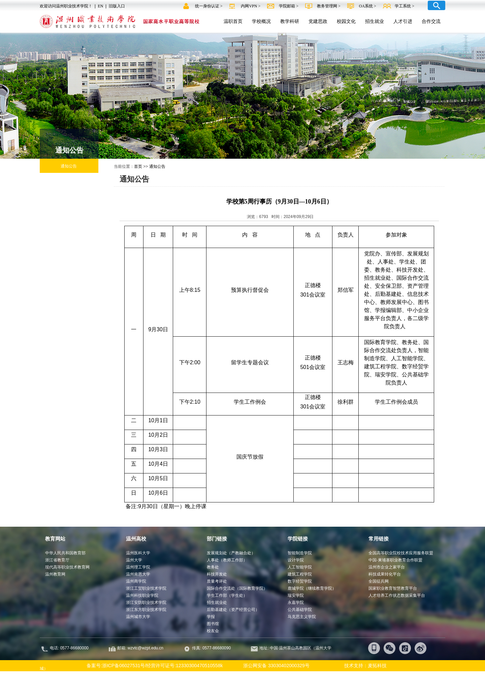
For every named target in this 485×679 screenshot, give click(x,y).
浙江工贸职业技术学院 (146, 588)
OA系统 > (367, 6)
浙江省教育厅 (57, 560)
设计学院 (296, 560)
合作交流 (431, 21)
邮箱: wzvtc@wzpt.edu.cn (140, 648)
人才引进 (402, 21)
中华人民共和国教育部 (65, 553)
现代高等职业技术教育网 (67, 567)
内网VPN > (251, 6)
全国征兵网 (378, 581)
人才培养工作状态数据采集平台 (396, 595)
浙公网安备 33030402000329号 (273, 665)
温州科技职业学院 (142, 595)
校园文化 (346, 21)
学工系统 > (404, 6)
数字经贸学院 (300, 581)
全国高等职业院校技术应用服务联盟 (400, 553)
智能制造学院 (300, 553)
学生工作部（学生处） (227, 595)
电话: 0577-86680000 (69, 648)
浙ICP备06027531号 (123, 665)
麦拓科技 (377, 665)
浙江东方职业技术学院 (146, 609)
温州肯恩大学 (138, 574)
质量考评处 (217, 581)
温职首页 (233, 21)
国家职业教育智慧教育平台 (392, 588)
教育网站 (55, 539)
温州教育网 (55, 574)
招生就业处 (217, 602)
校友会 (213, 630)
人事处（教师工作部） (227, 560)
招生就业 (374, 21)
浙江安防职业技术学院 (146, 602)
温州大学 (134, 560)
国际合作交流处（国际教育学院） (237, 588)
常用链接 (378, 539)
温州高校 (136, 539)
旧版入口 (117, 6)
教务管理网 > (329, 6)
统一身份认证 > (209, 6)
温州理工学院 (138, 567)
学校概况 (261, 21)
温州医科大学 (138, 553)
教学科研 (289, 21)
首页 (138, 166)
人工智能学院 (300, 567)
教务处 (213, 567)
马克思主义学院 (302, 616)
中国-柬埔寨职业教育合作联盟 (395, 560)
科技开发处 (217, 574)
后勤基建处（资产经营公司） (233, 609)
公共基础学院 (300, 609)
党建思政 (318, 21)
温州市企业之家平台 (386, 567)
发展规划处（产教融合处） (231, 553)
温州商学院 (136, 581)
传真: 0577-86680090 (212, 648)
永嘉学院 (296, 602)
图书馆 (213, 623)
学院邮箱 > (289, 6)
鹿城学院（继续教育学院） (312, 588)
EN (100, 6)
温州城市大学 (138, 616)
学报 (211, 616)
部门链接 (217, 539)
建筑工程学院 (300, 574)
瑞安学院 (296, 595)
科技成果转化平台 (384, 574)
